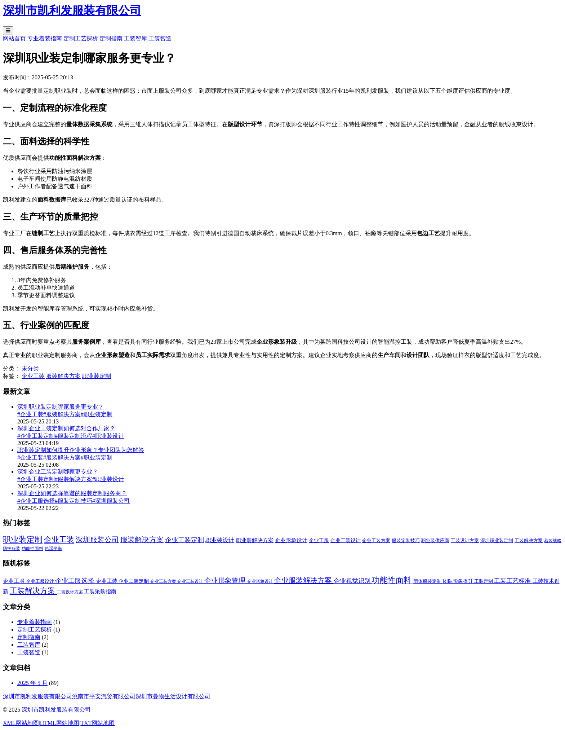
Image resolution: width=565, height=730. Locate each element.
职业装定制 (96, 376)
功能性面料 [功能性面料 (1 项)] (32, 548)
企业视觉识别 (353, 580)
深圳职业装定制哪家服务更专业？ (60, 407)
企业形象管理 (225, 580)
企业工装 (33, 376)
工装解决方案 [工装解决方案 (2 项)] (529, 540)
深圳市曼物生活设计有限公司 (172, 696)
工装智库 (135, 38)
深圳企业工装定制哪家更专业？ (57, 472)
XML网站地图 (21, 723)
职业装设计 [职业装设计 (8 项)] (219, 540)
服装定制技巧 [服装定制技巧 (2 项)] (406, 540)
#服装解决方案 (62, 414)
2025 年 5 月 (32, 683)
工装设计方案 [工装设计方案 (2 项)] (465, 540)
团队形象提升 (459, 581)
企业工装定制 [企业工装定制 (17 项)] (184, 540)
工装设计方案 (70, 591)
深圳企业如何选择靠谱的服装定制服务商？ (72, 493)
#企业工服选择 (36, 501)
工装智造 (160, 38)
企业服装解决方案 (304, 580)
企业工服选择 (75, 580)
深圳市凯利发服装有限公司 (37, 696)
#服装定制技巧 (73, 501)
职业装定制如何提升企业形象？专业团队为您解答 (80, 450)
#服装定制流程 (73, 436)
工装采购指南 (100, 591)
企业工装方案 (163, 581)
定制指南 (111, 38)
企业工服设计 (40, 581)
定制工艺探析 (80, 38)
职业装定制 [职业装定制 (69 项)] (23, 539)
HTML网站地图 (59, 723)
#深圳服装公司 (111, 501)
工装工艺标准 (513, 580)
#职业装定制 (96, 414)
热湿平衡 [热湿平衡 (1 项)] (53, 548)
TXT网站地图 (97, 723)
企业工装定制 (134, 581)
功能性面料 (393, 580)
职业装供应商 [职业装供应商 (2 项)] (435, 540)
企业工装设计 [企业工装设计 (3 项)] (345, 540)
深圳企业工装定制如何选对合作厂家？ (66, 428)
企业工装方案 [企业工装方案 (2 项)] (376, 540)
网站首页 (14, 38)
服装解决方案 (63, 376)
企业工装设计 (190, 581)
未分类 (30, 368)
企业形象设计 (260, 581)
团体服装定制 (427, 581)
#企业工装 (30, 414)
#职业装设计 (108, 436)
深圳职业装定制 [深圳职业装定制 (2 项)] (496, 540)
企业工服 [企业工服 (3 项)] (319, 540)
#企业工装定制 (36, 436)
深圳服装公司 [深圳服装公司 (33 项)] (97, 540)
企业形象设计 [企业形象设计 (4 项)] (291, 540)
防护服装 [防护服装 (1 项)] (11, 548)
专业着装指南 (44, 38)
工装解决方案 (33, 590)
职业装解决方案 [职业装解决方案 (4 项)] (254, 540)
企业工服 (14, 581)
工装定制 (484, 581)
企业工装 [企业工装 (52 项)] (59, 539)
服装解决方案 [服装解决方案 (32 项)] (142, 540)
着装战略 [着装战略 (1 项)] (552, 540)
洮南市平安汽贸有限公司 (103, 696)
